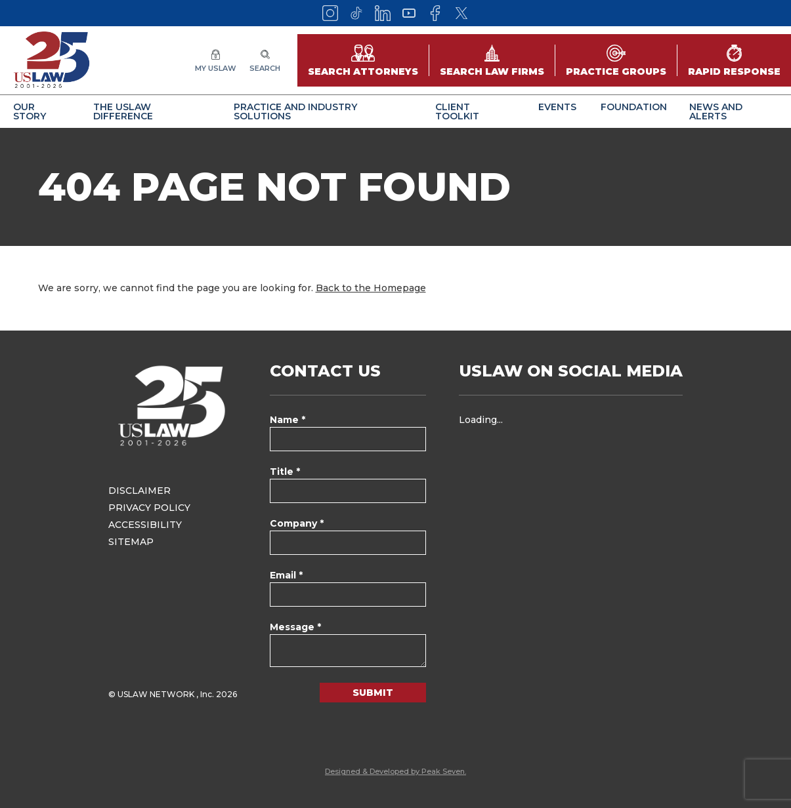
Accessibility (145, 525)
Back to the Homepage (371, 288)
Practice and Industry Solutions (295, 111)
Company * (297, 523)
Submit (373, 692)
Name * (287, 419)
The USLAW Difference (123, 111)
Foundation (634, 107)
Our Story (29, 111)
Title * (285, 471)
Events (557, 107)
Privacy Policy (149, 508)
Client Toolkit (457, 111)
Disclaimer (139, 490)
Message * (295, 627)
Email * (286, 575)
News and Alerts (715, 111)
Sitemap (131, 542)
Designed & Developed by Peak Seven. (395, 771)
